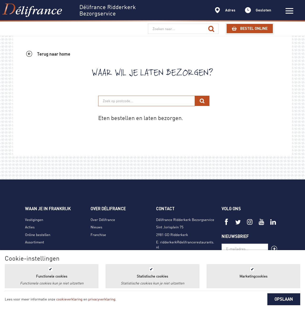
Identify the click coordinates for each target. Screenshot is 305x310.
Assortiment (34, 242)
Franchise (98, 234)
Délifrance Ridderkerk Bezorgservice (185, 219)
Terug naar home (53, 54)
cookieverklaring (69, 299)
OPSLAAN (283, 299)
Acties (30, 227)
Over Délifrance (103, 219)
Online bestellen (37, 234)
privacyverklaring (101, 299)
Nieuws (96, 227)
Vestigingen (34, 219)
